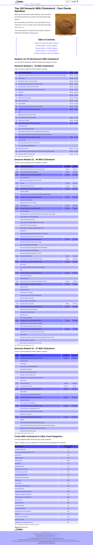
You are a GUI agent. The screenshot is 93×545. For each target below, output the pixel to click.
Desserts (21, 27)
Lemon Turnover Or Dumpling (27, 403)
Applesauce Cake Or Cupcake (27, 331)
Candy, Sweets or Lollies (21, 469)
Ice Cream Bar (23, 312)
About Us (48, 532)
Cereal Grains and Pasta (21, 472)
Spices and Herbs (19, 519)
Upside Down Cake (25, 186)
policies (58, 533)
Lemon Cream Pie (24, 383)
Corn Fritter (23, 264)
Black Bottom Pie (24, 205)
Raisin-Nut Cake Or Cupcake (27, 340)
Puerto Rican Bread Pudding (27, 247)
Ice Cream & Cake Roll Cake (27, 295)
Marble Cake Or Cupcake (26, 228)
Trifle (21, 270)
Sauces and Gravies (20, 508)
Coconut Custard (22, 106)
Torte (21, 380)
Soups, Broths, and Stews (21, 516)
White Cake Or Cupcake (26, 180)
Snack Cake (21, 131)
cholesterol (24, 25)
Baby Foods (18, 455)
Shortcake (20, 154)
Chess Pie (20, 92)
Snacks (17, 514)
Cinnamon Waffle (24, 191)
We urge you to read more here (69, 539)
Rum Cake (22, 250)
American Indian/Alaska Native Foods (24, 452)
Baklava (22, 419)
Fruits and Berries (19, 488)
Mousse (20, 100)
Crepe (19, 117)
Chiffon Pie (21, 98)
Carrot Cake (21, 126)
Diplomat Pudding (22, 89)
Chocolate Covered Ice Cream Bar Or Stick (31, 337)
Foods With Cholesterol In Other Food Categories (46, 53)
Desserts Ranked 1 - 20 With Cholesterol (46, 45)
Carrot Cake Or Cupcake (26, 326)
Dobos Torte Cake (24, 425)
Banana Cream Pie (24, 400)
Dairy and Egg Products (21, 474)
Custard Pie (23, 372)
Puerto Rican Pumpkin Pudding (28, 267)
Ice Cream (20, 142)
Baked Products (19, 458)
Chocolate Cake (22, 128)
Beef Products (18, 460)
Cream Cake (23, 172)
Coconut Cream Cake (23, 151)
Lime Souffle (21, 78)
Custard (20, 86)
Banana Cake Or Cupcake (26, 323)
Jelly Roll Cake (23, 315)
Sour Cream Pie (24, 317)
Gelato (20, 140)
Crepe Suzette (21, 103)
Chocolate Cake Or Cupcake (27, 214)
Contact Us (44, 532)
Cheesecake (23, 363)
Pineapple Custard (23, 84)
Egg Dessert (21, 75)
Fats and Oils (18, 483)
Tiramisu (20, 95)
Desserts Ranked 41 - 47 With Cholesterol (46, 50)
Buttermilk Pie (23, 334)
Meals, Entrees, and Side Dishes (23, 497)
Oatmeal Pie (23, 230)
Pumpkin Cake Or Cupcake (27, 377)
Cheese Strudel (24, 287)
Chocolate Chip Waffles (26, 256)
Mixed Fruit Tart (24, 428)
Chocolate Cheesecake (26, 369)
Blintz (19, 148)
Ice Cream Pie (23, 386)
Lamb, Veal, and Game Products (23, 491)
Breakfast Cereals (19, 466)
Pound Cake (21, 81)
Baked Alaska (23, 391)
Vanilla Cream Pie (24, 278)
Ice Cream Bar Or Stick (25, 194)
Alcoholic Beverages (20, 449)
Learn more (66, 5)
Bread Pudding (24, 361)
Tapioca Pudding (24, 233)
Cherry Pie (22, 422)
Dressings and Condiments (22, 477)
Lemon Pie (22, 225)
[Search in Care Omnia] (69, 1)
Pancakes (22, 375)
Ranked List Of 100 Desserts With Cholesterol (46, 43)
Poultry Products (19, 502)
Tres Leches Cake (24, 177)
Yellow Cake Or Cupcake (26, 236)
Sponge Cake (21, 114)
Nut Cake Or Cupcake (25, 242)
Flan (19, 112)
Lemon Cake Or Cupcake (26, 222)
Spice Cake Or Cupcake (26, 343)
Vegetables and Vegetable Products (24, 522)
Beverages (17, 463)
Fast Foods (18, 480)
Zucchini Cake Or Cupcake (26, 303)
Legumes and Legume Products (23, 494)
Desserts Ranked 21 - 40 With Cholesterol (46, 48)
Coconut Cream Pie (25, 394)
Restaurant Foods (19, 505)
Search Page (34, 33)
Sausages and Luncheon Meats (23, 511)
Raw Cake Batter (24, 298)
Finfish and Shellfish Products (22, 486)
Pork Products (18, 500)
